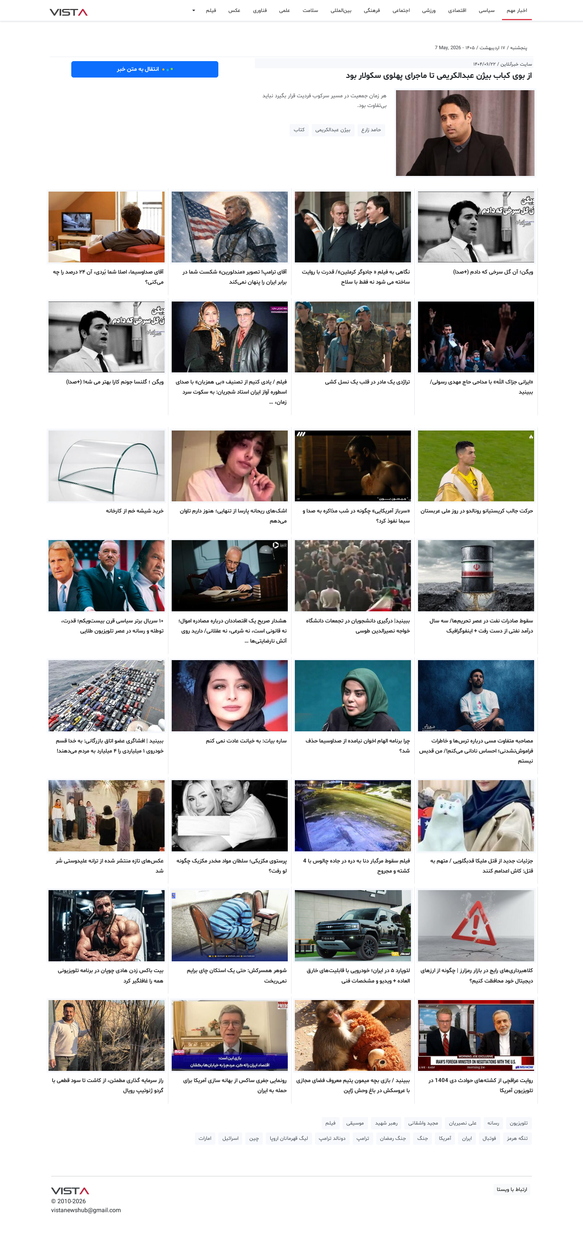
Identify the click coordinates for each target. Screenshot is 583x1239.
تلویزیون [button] (519, 1123)
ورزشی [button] (429, 10)
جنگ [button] (422, 1138)
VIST (68, 10)
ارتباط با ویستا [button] (512, 1189)
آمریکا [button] (445, 1138)
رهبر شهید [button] (386, 1123)
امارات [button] (205, 1138)
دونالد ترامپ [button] (332, 1138)
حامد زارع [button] (371, 129)
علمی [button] (284, 10)
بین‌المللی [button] (341, 10)
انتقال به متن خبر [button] (145, 69)
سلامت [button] (310, 10)
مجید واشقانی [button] (423, 1123)
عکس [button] (234, 10)
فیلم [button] (211, 10)
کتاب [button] (299, 129)
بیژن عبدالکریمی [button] (332, 129)
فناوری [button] (260, 10)
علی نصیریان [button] (463, 1123)
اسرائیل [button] (230, 1138)
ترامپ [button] (362, 1138)
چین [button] (254, 1138)
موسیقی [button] (355, 1123)
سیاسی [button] (487, 10)
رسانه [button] (493, 1123)
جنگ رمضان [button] (393, 1138)
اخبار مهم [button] (517, 10)
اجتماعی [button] (401, 10)
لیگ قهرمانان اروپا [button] (289, 1138)
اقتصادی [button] (457, 10)
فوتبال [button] (489, 1138)
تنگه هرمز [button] (517, 1138)
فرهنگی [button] (372, 10)
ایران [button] (467, 1138)
